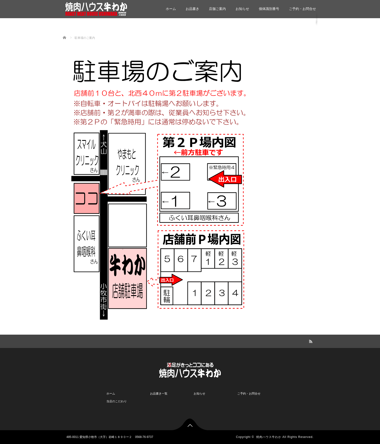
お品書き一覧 (158, 393)
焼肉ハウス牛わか (268, 437)
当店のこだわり (116, 401)
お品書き (192, 9)
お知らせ (242, 9)
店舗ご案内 (217, 9)
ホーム (171, 9)
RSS (310, 340)
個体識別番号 (269, 9)
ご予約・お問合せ (302, 9)
